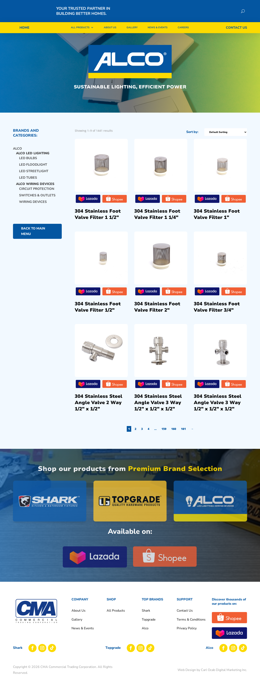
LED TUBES (28, 181)
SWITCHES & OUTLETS (37, 199)
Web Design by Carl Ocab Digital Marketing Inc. (212, 674)
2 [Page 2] (143, 433)
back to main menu (33, 235)
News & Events (158, 27)
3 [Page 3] (149, 433)
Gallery (132, 27)
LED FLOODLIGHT (33, 168)
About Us (110, 27)
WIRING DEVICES (33, 205)
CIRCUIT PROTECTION (36, 192)
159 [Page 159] (171, 433)
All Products (80, 27)
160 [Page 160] (181, 433)
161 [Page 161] (190, 433)
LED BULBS (28, 162)
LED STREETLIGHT (33, 175)
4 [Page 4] (156, 433)
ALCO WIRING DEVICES (35, 188)
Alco (17, 152)
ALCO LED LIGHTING (32, 157)
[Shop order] (233, 136)
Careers (183, 27)
